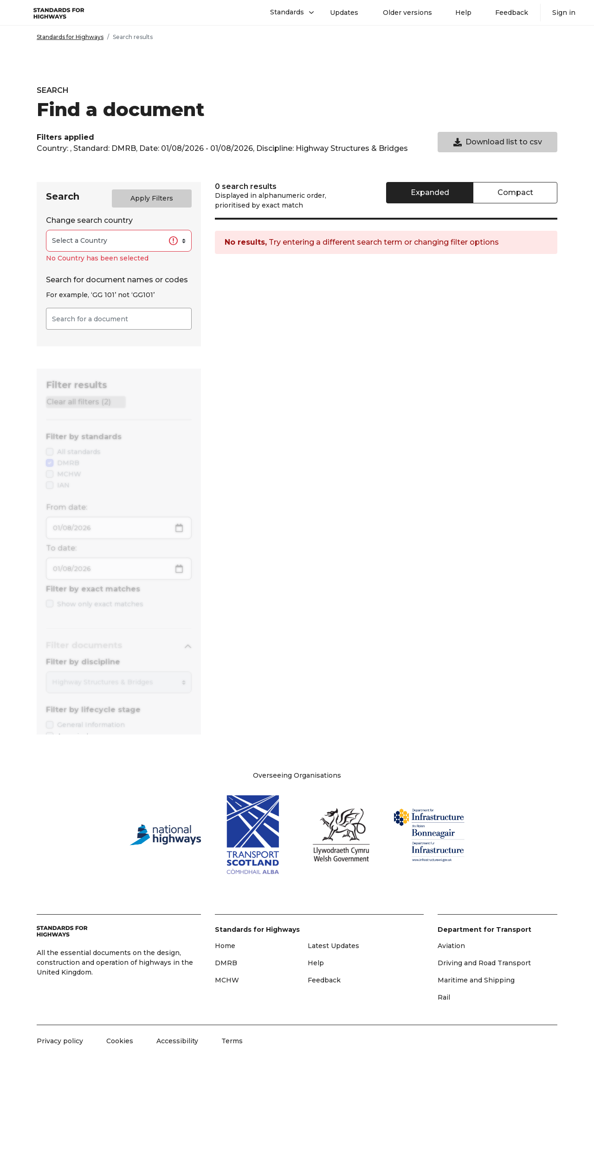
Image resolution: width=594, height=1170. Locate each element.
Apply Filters (151, 198)
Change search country (89, 220)
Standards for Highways (70, 36)
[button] (288, 12)
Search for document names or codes (117, 279)
